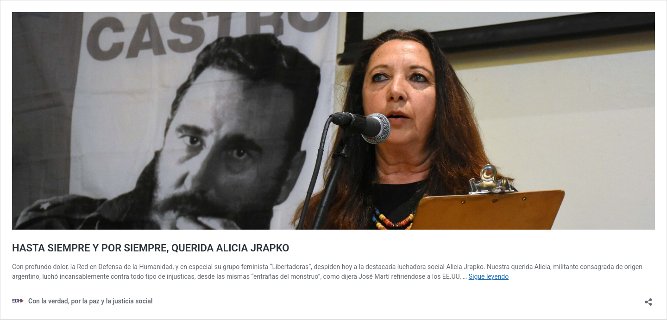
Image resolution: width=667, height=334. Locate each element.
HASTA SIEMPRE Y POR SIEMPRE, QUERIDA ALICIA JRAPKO (150, 248)
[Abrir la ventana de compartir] (648, 299)
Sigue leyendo (489, 276)
